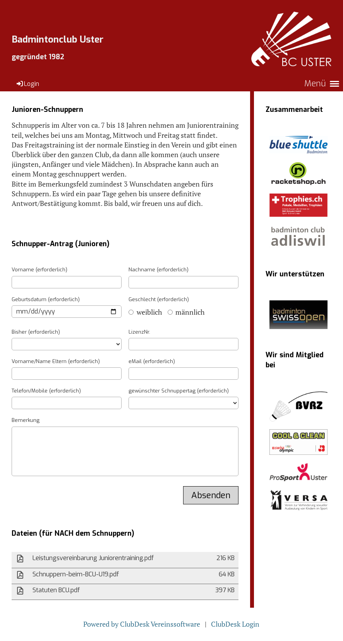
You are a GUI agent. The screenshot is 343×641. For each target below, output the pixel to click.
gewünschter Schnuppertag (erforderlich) (179, 390)
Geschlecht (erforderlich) (159, 299)
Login (27, 84)
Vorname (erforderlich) (39, 269)
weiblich (145, 312)
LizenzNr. (139, 332)
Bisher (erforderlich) (36, 332)
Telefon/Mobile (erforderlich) (46, 390)
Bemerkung (25, 420)
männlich (186, 312)
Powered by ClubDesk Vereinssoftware (141, 624)
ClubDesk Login (235, 624)
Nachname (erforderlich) (159, 269)
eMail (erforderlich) (152, 361)
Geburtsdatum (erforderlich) (46, 299)
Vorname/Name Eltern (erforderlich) (56, 361)
